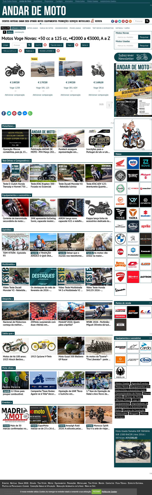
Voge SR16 (98, 87)
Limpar (5, 45)
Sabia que (8, 333)
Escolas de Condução (134, 410)
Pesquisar (144, 37)
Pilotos (144, 413)
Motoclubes (84, 21)
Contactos (110, 483)
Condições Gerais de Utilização (42, 486)
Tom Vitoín (41, 483)
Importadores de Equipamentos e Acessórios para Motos (131, 407)
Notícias (14, 21)
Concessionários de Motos (129, 393)
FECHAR (96, 491)
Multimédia (8, 264)
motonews (87, 28)
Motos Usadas (123, 383)
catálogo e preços (18, 28)
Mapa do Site (90, 486)
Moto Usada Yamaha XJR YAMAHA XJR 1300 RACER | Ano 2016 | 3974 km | (133, 446)
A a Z (38, 45)
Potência (30, 51)
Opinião (33, 21)
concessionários (61, 28)
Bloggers (134, 413)
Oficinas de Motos (133, 396)
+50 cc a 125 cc (9, 51)
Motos (40, 21)
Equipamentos (50, 21)
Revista (98, 21)
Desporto (7, 298)
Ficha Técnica (121, 483)
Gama (85, 45)
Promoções (63, 21)
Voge (70, 45)
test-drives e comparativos (103, 28)
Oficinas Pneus (123, 400)
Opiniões (7, 229)
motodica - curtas (123, 28)
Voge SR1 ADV (70, 87)
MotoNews (8, 125)
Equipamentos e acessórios (16, 195)
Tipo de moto (56, 45)
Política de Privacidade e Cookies (15, 486)
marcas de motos (46, 28)
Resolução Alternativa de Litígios (70, 486)
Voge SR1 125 (42, 87)
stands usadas (75, 28)
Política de (109, 491)
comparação (19, 32)
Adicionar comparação (15, 95)
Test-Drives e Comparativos (16, 160)
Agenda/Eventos (140, 383)
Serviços (74, 21)
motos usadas (32, 28)
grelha (10, 32)
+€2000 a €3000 (47, 51)
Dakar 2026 (24, 21)
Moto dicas (8, 367)
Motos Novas (122, 386)
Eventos (5, 21)
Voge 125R (15, 87)
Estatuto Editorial (135, 483)
